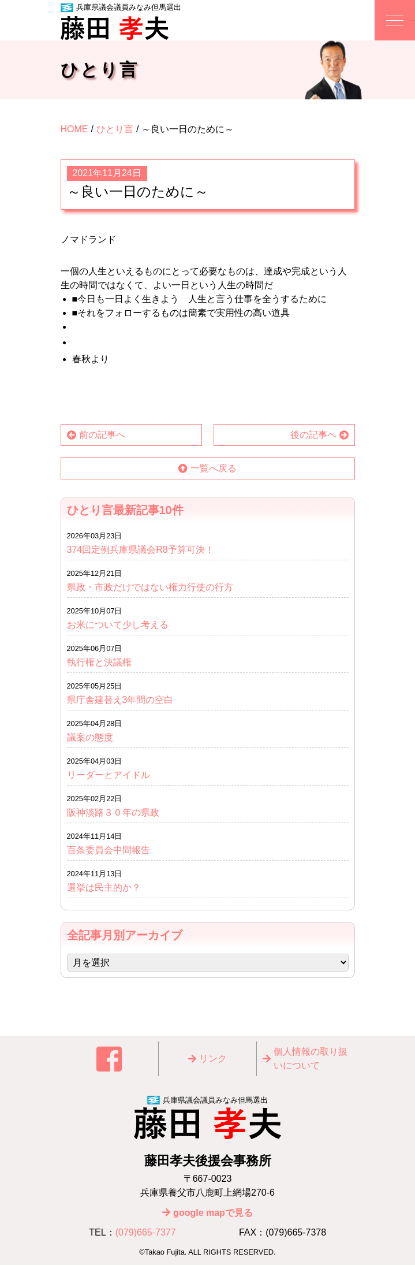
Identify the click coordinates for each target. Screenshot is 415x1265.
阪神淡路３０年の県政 (113, 812)
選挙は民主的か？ (104, 887)
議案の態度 (90, 737)
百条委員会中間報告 (108, 850)
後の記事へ (313, 435)
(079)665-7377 (145, 1232)
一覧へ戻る (213, 468)
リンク (213, 1058)
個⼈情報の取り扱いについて (310, 1058)
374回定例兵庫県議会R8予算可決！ (140, 550)
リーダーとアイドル (108, 775)
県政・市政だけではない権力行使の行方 (150, 587)
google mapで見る (213, 1213)
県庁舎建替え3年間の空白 (120, 700)
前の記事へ (102, 435)
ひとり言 (114, 129)
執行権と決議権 (99, 662)
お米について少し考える (118, 625)
